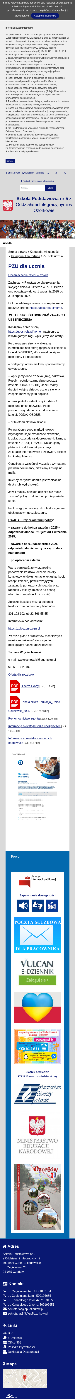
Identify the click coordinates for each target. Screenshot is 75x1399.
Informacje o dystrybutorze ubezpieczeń (34, 726)
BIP (8, 1333)
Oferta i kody (23, 686)
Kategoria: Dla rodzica (25, 256)
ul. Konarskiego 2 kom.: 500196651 (28, 1304)
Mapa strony (28, 173)
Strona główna (13, 173)
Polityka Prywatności (19, 1347)
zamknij (10, 161)
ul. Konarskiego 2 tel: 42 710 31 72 (28, 1300)
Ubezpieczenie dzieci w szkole (28, 275)
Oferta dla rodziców (21, 674)
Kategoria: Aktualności (44, 251)
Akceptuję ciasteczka (45, 15)
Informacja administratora (43, 181)
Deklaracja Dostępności (21, 1352)
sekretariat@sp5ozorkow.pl (23, 1309)
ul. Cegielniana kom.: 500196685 (27, 1295)
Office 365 (12, 1342)
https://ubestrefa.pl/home (46, 307)
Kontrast (25, 181)
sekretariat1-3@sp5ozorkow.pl (25, 1313)
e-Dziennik (12, 1337)
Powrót (15, 856)
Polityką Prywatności (25, 6)
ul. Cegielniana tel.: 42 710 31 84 (27, 1291)
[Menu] (37, 242)
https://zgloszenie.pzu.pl (24, 628)
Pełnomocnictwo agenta (24, 718)
